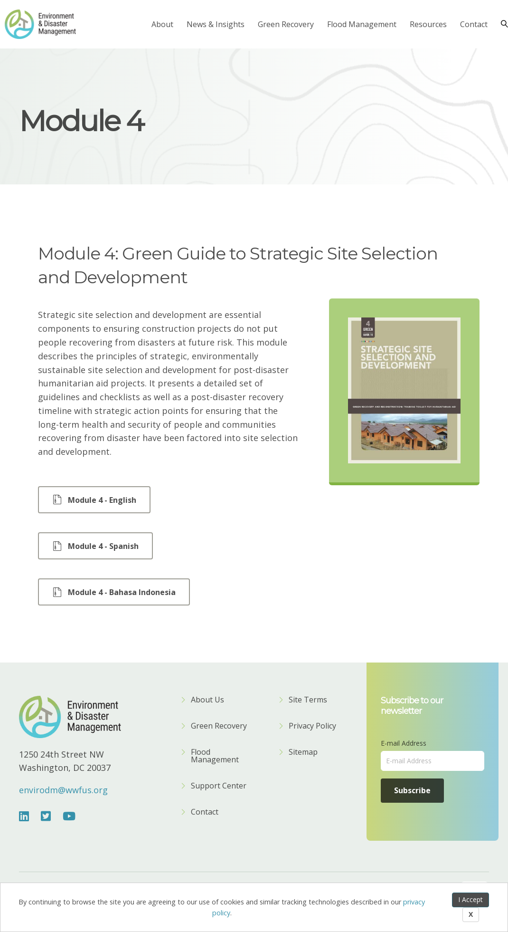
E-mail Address (403, 743)
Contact (474, 24)
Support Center (218, 786)
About (162, 24)
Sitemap (303, 752)
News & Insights (216, 24)
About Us (207, 700)
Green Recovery (286, 24)
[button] (94, 499)
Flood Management (361, 24)
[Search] (501, 24)
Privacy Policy (312, 726)
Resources (428, 24)
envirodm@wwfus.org (63, 790)
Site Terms (308, 700)
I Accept (470, 899)
